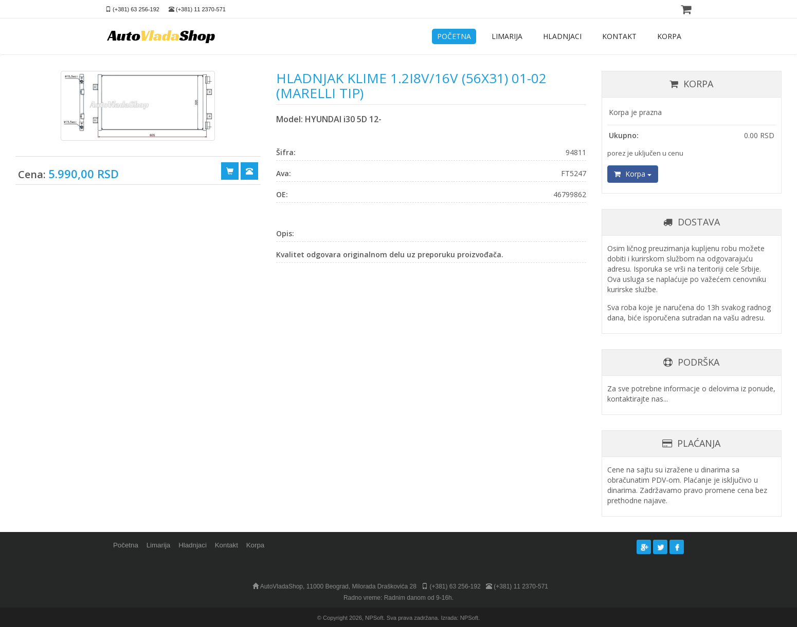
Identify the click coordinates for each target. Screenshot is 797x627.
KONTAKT (619, 36)
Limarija (159, 545)
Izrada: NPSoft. (460, 618)
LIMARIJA (507, 36)
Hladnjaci (192, 545)
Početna (125, 545)
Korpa (632, 174)
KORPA (669, 36)
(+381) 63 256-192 (136, 9)
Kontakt (226, 545)
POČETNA (454, 36)
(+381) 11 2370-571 (201, 9)
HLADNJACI (562, 36)
